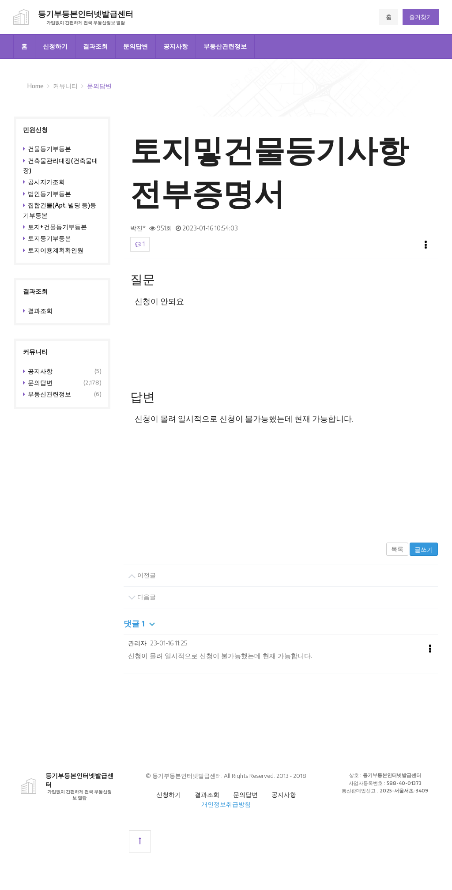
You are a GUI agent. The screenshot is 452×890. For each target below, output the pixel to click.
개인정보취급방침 (226, 804)
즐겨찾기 (420, 16)
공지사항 (175, 46)
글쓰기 (423, 549)
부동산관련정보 (225, 46)
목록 (397, 549)
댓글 (140, 623)
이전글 (142, 575)
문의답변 (135, 46)
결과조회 (95, 46)
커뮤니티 (65, 86)
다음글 (142, 597)
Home (35, 86)
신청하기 (55, 46)
